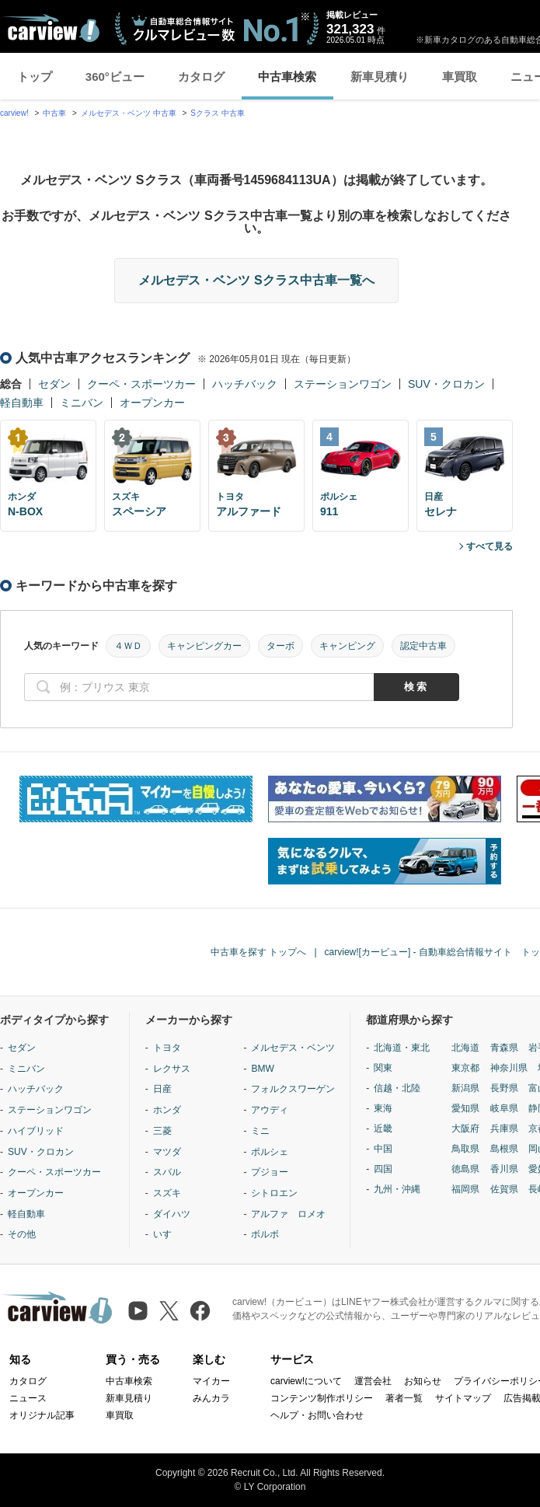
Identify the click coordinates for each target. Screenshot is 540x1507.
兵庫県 (504, 1128)
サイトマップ (463, 1398)
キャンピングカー (204, 645)
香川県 (504, 1168)
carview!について (306, 1381)
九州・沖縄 (397, 1189)
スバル (167, 1172)
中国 (383, 1148)
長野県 (504, 1088)
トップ (34, 76)
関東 (383, 1067)
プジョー (269, 1172)
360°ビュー (115, 76)
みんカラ (211, 1398)
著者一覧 (404, 1398)
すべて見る (489, 546)
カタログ (201, 76)
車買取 (459, 76)
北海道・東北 (402, 1047)
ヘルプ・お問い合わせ (317, 1415)
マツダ (167, 1151)
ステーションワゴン (343, 384)
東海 (383, 1108)
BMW (262, 1068)
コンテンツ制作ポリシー (321, 1398)
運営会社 (373, 1381)
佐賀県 (504, 1189)
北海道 (465, 1047)
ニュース (28, 1398)
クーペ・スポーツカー (141, 384)
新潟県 (465, 1088)
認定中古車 (423, 645)
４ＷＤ (128, 645)
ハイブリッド (36, 1130)
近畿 (383, 1128)
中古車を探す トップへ (258, 952)
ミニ (260, 1130)
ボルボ (265, 1234)
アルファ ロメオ (288, 1214)
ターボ (280, 645)
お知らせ (422, 1381)
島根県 (504, 1148)
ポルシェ (269, 1151)
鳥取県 (465, 1148)
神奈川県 (509, 1067)
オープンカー (152, 402)
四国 (383, 1168)
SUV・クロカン (446, 384)
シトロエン (274, 1193)
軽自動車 (22, 402)
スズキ (167, 1193)
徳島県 (465, 1168)
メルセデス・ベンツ (293, 1047)
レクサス (171, 1068)
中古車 (54, 113)
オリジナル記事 (42, 1415)
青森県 (504, 1047)
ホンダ (167, 1109)
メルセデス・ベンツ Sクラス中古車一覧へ (256, 280)
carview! (14, 113)
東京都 (465, 1067)
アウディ (269, 1109)
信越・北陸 (397, 1088)
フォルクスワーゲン (293, 1088)
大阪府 (465, 1128)
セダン (54, 384)
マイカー (211, 1381)
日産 (162, 1088)
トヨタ (167, 1047)
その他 (22, 1234)
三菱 (162, 1130)
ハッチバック (244, 384)
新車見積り (379, 76)
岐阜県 (504, 1108)
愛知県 (465, 1108)
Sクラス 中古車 (217, 113)
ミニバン (81, 402)
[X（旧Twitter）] (169, 1311)
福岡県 (465, 1189)
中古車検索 (287, 76)
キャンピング (347, 645)
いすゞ (167, 1234)
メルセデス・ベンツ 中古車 (128, 113)
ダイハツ (171, 1214)
